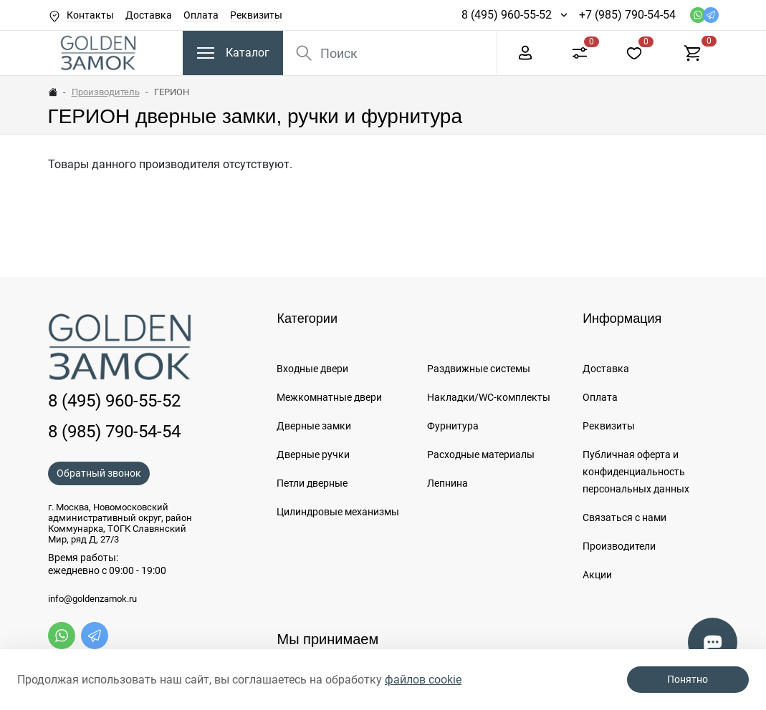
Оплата (201, 15)
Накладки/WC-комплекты (488, 397)
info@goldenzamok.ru (92, 599)
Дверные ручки (313, 454)
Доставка (148, 15)
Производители (619, 546)
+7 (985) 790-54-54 (627, 14)
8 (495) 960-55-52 (506, 14)
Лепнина (447, 483)
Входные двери (312, 368)
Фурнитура (453, 426)
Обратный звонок (99, 473)
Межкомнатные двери (329, 397)
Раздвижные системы (478, 368)
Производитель (106, 92)
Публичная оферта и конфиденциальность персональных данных (636, 472)
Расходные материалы (481, 454)
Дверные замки (314, 426)
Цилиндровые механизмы (338, 511)
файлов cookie (423, 679)
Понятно (687, 679)
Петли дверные (312, 483)
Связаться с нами (624, 517)
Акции (597, 574)
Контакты (90, 15)
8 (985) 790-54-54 (114, 432)
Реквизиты (256, 15)
